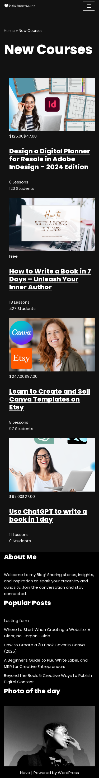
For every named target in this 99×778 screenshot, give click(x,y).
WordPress (68, 772)
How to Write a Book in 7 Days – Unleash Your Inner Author (50, 279)
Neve (25, 772)
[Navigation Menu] (89, 6)
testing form (16, 620)
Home (9, 30)
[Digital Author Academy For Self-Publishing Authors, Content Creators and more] (20, 6)
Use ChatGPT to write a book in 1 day (48, 515)
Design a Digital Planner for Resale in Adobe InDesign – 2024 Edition (49, 159)
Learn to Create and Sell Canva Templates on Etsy (49, 399)
